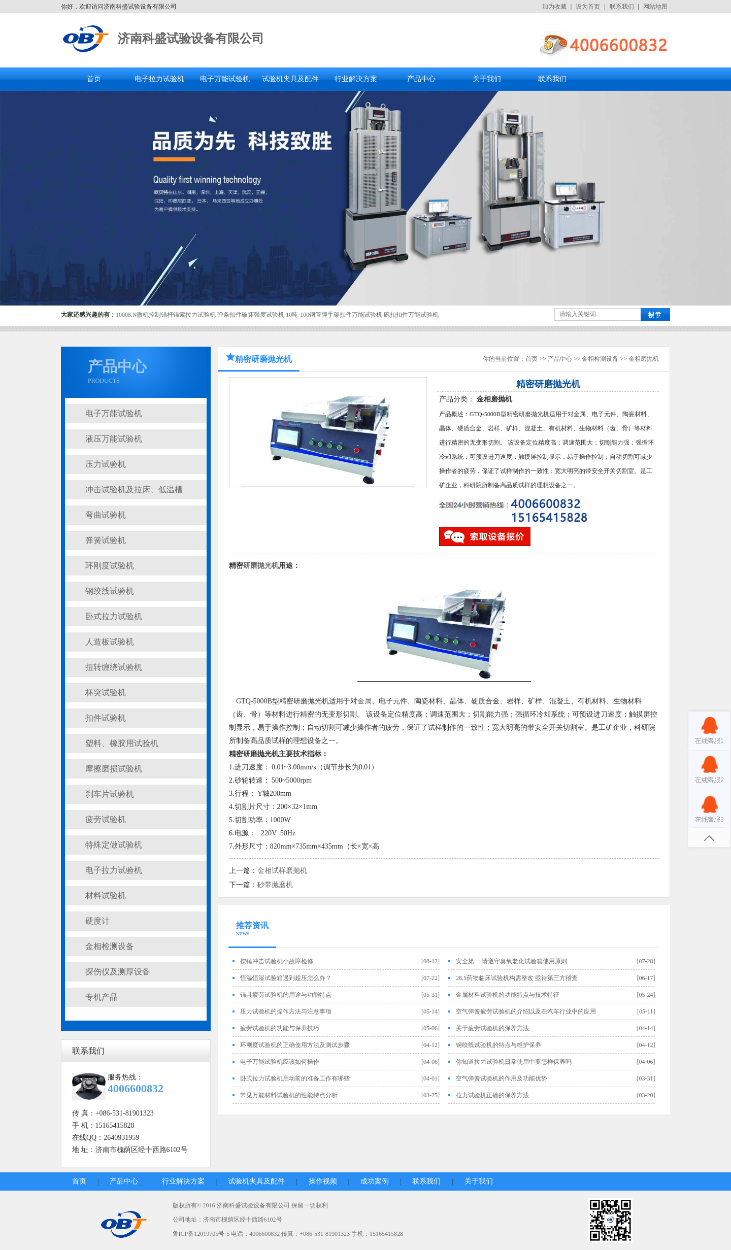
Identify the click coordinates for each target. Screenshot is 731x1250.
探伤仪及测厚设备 (117, 971)
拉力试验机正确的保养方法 (492, 1095)
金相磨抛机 (643, 358)
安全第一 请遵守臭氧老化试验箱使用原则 (511, 961)
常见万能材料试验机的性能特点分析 (289, 1095)
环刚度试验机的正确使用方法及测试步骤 (295, 1045)
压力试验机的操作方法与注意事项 (285, 1011)
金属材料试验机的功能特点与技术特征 (507, 994)
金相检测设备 (109, 946)
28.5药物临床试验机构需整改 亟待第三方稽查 (517, 978)
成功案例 (374, 1181)
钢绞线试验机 (109, 591)
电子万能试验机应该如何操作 (279, 1061)
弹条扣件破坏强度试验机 (250, 314)
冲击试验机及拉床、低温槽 (134, 489)
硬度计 (97, 921)
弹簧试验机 (105, 540)
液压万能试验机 (113, 438)
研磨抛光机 (261, 565)
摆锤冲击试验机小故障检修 (276, 961)
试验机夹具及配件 (290, 79)
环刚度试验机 (109, 565)
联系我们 (622, 6)
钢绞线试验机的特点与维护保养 (498, 1045)
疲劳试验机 (105, 819)
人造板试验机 (109, 641)
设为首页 (588, 6)
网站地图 (655, 6)
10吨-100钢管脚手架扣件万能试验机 (334, 314)
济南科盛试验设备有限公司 (191, 38)
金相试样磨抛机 (282, 870)
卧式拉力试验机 (113, 616)
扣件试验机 (105, 718)
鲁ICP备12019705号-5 (201, 1233)
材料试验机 (105, 895)
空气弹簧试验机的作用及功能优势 (501, 1078)
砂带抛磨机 (275, 885)
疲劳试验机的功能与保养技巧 (279, 1028)
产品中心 (421, 79)
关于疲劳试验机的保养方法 (492, 1028)
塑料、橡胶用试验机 (121, 743)
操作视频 (323, 1181)
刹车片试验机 (109, 794)
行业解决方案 (356, 79)
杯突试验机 (105, 692)
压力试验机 (105, 464)
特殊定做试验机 (113, 844)
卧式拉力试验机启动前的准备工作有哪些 (295, 1078)
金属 (364, 701)
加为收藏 (554, 6)
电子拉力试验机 (159, 79)
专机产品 (101, 997)
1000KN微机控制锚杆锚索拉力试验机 (166, 314)
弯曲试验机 (105, 515)
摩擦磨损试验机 (113, 768)
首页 (94, 79)
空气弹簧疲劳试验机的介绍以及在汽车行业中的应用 (526, 1011)
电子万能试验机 (225, 79)
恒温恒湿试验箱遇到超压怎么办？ (285, 978)
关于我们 (487, 79)
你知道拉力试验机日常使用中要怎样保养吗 (514, 1061)
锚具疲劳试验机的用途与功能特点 (285, 994)
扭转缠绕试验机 (113, 667)
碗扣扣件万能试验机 (411, 314)
